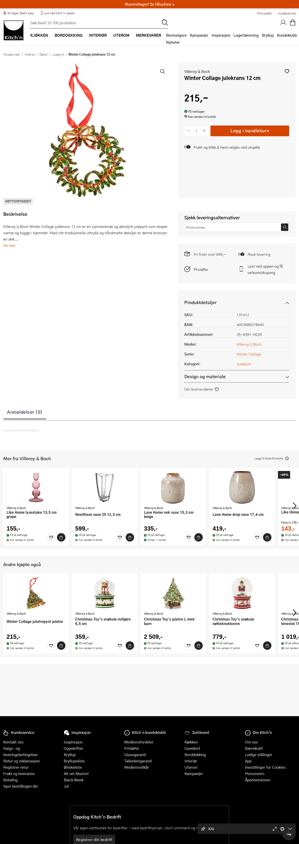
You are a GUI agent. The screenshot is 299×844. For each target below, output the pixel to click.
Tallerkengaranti (138, 761)
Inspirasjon (221, 35)
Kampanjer (199, 35)
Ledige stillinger (258, 754)
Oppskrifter (73, 748)
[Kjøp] (61, 537)
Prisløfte (201, 269)
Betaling (10, 780)
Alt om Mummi (76, 773)
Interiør (30, 54)
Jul (66, 786)
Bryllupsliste (74, 761)
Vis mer (9, 245)
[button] (287, 71)
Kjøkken (191, 742)
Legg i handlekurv (249, 130)
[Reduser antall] (189, 131)
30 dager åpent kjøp (18, 13)
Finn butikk (264, 13)
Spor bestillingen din (20, 786)
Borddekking (195, 754)
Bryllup (268, 35)
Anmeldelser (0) (25, 412)
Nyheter (173, 42)
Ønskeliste (73, 767)
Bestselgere (176, 35)
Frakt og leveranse (19, 773)
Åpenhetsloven (257, 780)
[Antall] (196, 131)
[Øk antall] (204, 131)
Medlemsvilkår (136, 767)
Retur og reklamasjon (21, 761)
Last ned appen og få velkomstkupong (265, 269)
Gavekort (192, 748)
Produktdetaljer (200, 302)
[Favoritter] (51, 537)
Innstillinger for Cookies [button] (265, 767)
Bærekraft (254, 748)
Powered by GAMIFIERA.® (21, 430)
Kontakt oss (13, 742)
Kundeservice (287, 13)
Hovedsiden (11, 54)
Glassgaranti (135, 754)
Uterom (191, 767)
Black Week (73, 780)
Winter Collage (249, 354)
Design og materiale (205, 376)
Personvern (254, 773)
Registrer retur (15, 767)
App (248, 761)
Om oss (251, 742)
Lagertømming (246, 35)
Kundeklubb (287, 35)
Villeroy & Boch (197, 71)
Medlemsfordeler (138, 742)
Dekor (43, 54)
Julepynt (58, 54)
